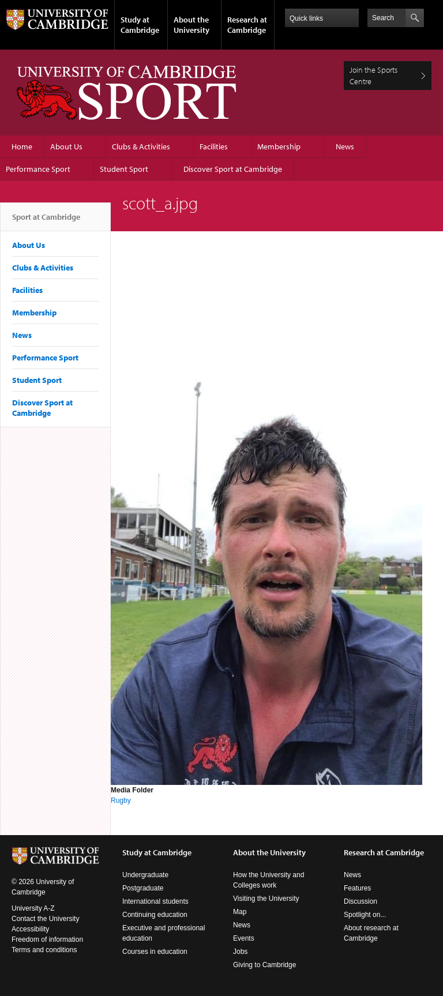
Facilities (214, 146)
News (345, 146)
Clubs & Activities (141, 146)
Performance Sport (38, 169)
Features (357, 888)
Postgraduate (142, 888)
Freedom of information (47, 939)
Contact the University (45, 919)
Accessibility (30, 929)
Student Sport (124, 169)
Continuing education (154, 915)
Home (22, 146)
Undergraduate (145, 875)
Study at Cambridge (140, 24)
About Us (66, 146)
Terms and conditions (44, 950)
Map (239, 912)
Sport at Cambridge (46, 221)
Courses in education (154, 952)
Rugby (121, 800)
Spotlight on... (365, 915)
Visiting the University (266, 898)
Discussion (360, 901)
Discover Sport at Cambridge (232, 169)
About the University (191, 24)
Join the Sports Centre (373, 76)
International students (155, 901)
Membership (279, 146)
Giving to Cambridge (264, 965)
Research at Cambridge (247, 24)
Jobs (240, 952)
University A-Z (33, 908)
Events (243, 938)
